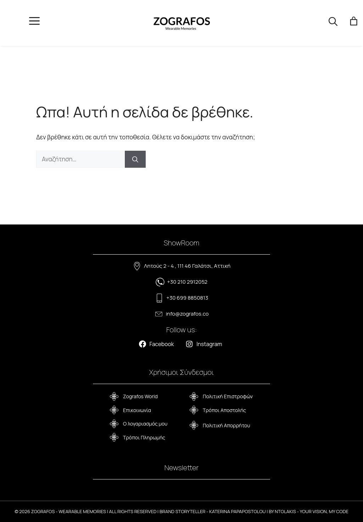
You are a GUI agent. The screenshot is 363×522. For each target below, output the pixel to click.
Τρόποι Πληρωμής (144, 437)
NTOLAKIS (285, 511)
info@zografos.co (187, 313)
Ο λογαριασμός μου (145, 423)
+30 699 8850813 (187, 297)
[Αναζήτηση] (135, 159)
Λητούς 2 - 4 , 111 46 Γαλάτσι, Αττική (187, 266)
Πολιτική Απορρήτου (226, 425)
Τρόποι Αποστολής (224, 410)
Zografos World (140, 396)
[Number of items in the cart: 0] (354, 23)
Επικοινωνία (137, 410)
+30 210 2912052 (187, 281)
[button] (333, 23)
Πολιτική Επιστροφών (228, 396)
